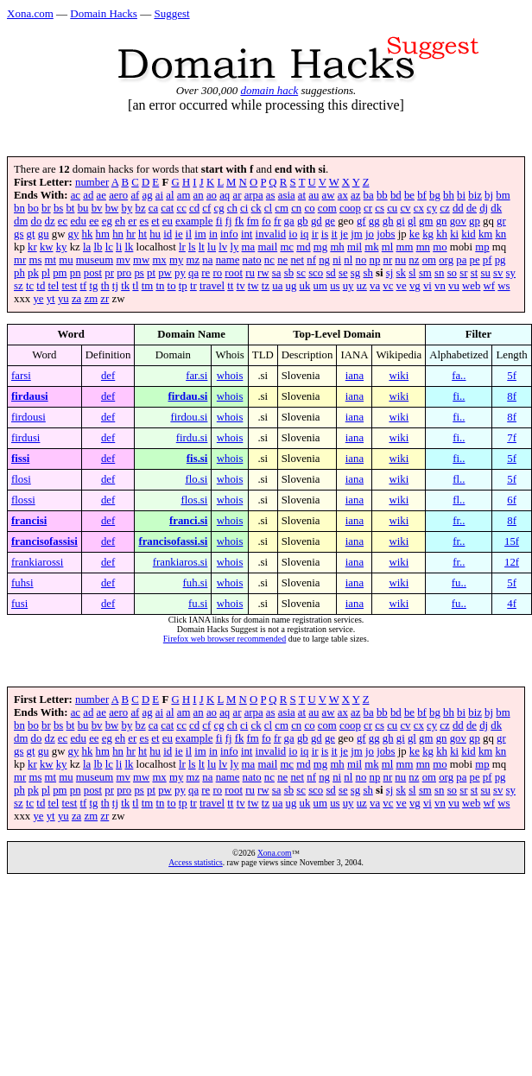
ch (232, 208)
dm (21, 221)
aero (118, 195)
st (474, 273)
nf (311, 260)
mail (267, 247)
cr (368, 208)
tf (82, 286)
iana (354, 376)
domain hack (269, 90)
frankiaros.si (180, 562)
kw (47, 247)
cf (206, 208)
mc (287, 247)
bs (58, 208)
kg (428, 234)
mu (66, 260)
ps (138, 273)
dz (50, 221)
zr (104, 299)
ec (62, 221)
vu (453, 286)
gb (302, 221)
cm (281, 208)
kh (441, 234)
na (207, 260)
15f (511, 541)
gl (412, 221)
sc (301, 273)
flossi (23, 500)
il (189, 234)
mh (337, 247)
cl (268, 208)
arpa (253, 195)
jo (369, 234)
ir (315, 234)
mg (320, 247)
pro (124, 273)
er (132, 221)
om (429, 260)
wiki (398, 376)
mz (193, 260)
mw (141, 260)
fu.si (197, 604)
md (303, 247)
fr (278, 221)
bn (19, 208)
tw (253, 286)
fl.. (459, 479)
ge (330, 221)
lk (128, 247)
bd (396, 195)
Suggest (171, 13)
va (375, 286)
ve (401, 286)
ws (503, 286)
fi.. (459, 396)
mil (354, 247)
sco (315, 273)
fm (253, 221)
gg (374, 221)
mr (20, 260)
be (409, 195)
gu (43, 234)
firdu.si (192, 438)
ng (324, 260)
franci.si (188, 521)
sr (463, 273)
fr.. (459, 521)
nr (387, 260)
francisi (29, 521)
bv (97, 208)
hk (87, 234)
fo (266, 221)
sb (289, 273)
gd (316, 221)
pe (475, 260)
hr (131, 234)
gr (501, 221)
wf (490, 286)
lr (182, 247)
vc (388, 286)
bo (33, 208)
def (108, 376)
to (172, 286)
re (205, 273)
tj (115, 286)
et (155, 221)
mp (482, 247)
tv (241, 286)
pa (461, 260)
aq (224, 195)
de (471, 208)
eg (107, 221)
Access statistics (195, 862)
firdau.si (188, 396)
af (134, 195)
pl (45, 273)
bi (461, 195)
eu (167, 221)
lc (109, 247)
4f (511, 604)
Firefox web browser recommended (224, 638)
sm (425, 273)
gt (31, 234)
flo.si (196, 479)
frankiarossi (37, 562)
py (180, 273)
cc (181, 208)
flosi (21, 479)
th (105, 286)
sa (277, 273)
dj (483, 208)
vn (440, 286)
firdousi (28, 417)
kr (32, 247)
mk (371, 247)
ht (142, 234)
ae (101, 195)
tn (159, 286)
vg (415, 286)
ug (291, 286)
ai (159, 195)
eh (120, 221)
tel (54, 286)
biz (475, 195)
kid (468, 234)
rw (263, 273)
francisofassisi (44, 541)
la (87, 247)
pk (33, 273)
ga (289, 221)
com (327, 208)
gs (18, 234)
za (76, 299)
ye (38, 299)
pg (500, 260)
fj (228, 221)
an (198, 195)
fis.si (197, 459)
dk (496, 208)
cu (392, 208)
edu (78, 221)
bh (448, 195)
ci (244, 208)
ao (211, 195)
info (229, 234)
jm (357, 234)
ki (454, 234)
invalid (271, 234)
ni (336, 260)
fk (239, 221)
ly (234, 247)
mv (123, 260)
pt (151, 273)
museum (94, 260)
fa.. (459, 376)
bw (112, 208)
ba (369, 195)
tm (148, 286)
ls (192, 247)
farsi (21, 376)
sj (390, 273)
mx (159, 260)
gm (426, 221)
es (144, 221)
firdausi (29, 396)
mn (423, 247)
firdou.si (188, 417)
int (247, 234)
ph (19, 273)
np (374, 260)
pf (487, 260)
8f (511, 396)
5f (511, 376)
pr (109, 273)
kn (500, 234)
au (313, 195)
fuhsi (22, 583)
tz (265, 286)
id (167, 234)
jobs (386, 234)
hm (103, 234)
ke (414, 234)
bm (503, 195)
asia (286, 195)
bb (382, 195)
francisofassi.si (172, 541)
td (40, 286)
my (176, 260)
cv (405, 208)
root (234, 273)
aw (328, 195)
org (446, 260)
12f (511, 562)
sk (401, 273)
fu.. (459, 583)
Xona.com (30, 13)
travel (212, 286)
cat (167, 208)
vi (427, 286)
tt (230, 286)
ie (178, 234)
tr (193, 286)
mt (51, 260)
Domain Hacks (103, 13)
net (297, 260)
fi (219, 221)
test (70, 286)
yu (63, 299)
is (325, 234)
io (292, 234)
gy (73, 234)
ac (75, 195)
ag (147, 195)
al (170, 195)
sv (498, 273)
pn (75, 273)
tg (94, 286)
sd (330, 273)
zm (91, 299)
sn (439, 273)
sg (355, 273)
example (193, 221)
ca (153, 208)
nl (348, 260)
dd (458, 208)
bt (70, 208)
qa (193, 273)
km (485, 234)
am (184, 195)
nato (252, 260)
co (309, 208)
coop (350, 208)
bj (488, 195)
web (471, 286)
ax (343, 195)
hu (155, 234)
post (93, 273)
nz (413, 260)
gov (458, 221)
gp (474, 221)
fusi (19, 604)
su (485, 273)
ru (250, 273)
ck (256, 208)
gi (400, 221)
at (302, 195)
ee (93, 221)
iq (305, 234)
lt (202, 247)
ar (236, 195)
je (344, 234)
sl (412, 273)
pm (59, 273)
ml (388, 247)
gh (388, 221)
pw (165, 273)
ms (34, 260)
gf (361, 221)
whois (230, 376)
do (36, 221)
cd (194, 208)
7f (511, 438)
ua (277, 286)
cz (444, 208)
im (200, 234)
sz (18, 286)
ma (249, 247)
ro (217, 273)
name (228, 260)
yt (51, 299)
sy (511, 273)
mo (439, 247)
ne (282, 260)
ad (88, 195)
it (334, 234)
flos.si (193, 500)
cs (379, 208)
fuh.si (195, 583)
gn (441, 221)
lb (97, 247)
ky (61, 247)
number (92, 182)
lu (211, 247)
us (334, 286)
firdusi (25, 438)
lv (222, 247)
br (46, 208)
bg (434, 195)
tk (125, 286)
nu (400, 260)
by (126, 208)
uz (362, 286)
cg (219, 208)
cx (419, 208)
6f (511, 500)
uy (348, 286)
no (360, 260)
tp (183, 286)
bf (422, 195)
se (343, 273)
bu (83, 208)
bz (140, 208)
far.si (196, 376)
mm (405, 247)
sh (367, 273)
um (320, 286)
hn (118, 234)
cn (296, 208)
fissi (20, 459)
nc (269, 260)
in (213, 234)
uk (305, 286)
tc (30, 286)
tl (135, 286)
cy (432, 208)
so (452, 273)
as (271, 195)
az (355, 195)
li (119, 247)
